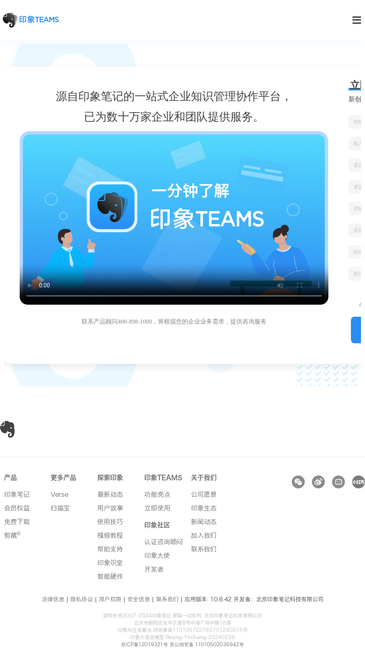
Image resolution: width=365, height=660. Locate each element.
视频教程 (110, 535)
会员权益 (17, 508)
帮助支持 (110, 549)
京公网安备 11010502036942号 (208, 644)
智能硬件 (110, 576)
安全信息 (138, 599)
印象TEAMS (163, 477)
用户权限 (110, 599)
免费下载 (17, 522)
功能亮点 (157, 494)
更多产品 (63, 477)
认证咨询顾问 (163, 542)
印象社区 (157, 525)
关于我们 (204, 477)
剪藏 (12, 535)
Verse (59, 494)
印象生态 (204, 508)
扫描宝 (60, 508)
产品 (10, 477)
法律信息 (53, 599)
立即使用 (157, 508)
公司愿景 (204, 494)
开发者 (154, 569)
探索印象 (110, 477)
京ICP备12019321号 (142, 644)
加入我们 (204, 535)
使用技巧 (110, 522)
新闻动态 (204, 522)
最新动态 (110, 494)
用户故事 (110, 508)
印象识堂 (110, 563)
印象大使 (157, 555)
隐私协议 (81, 599)
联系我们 (204, 549)
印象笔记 (17, 494)
